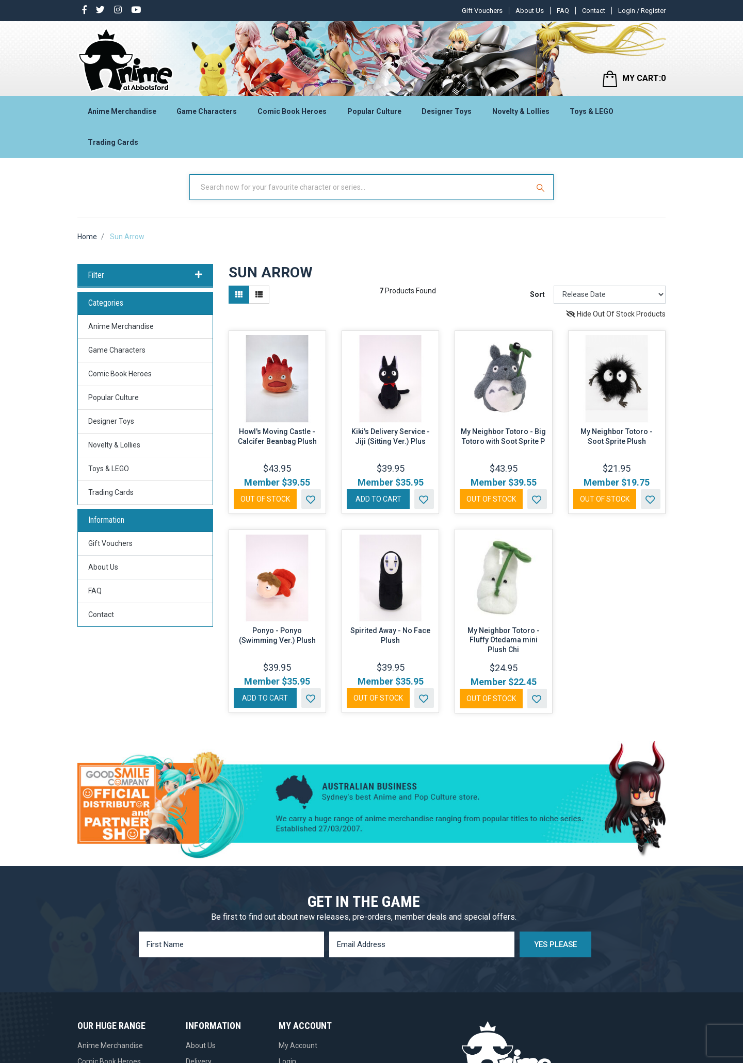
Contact (593, 10)
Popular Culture (374, 111)
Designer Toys (447, 111)
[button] (311, 499)
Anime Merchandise (122, 111)
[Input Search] (360, 187)
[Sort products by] (610, 295)
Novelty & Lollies (521, 111)
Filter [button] (145, 275)
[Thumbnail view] (239, 295)
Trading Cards (113, 142)
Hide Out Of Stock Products (616, 314)
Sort (537, 294)
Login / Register (642, 10)
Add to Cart (378, 499)
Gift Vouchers (482, 10)
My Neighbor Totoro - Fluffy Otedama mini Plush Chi (503, 640)
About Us (529, 10)
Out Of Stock (265, 499)
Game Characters (206, 111)
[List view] (259, 295)
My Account (298, 1045)
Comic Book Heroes (292, 111)
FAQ (563, 10)
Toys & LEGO (591, 111)
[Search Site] (541, 187)
